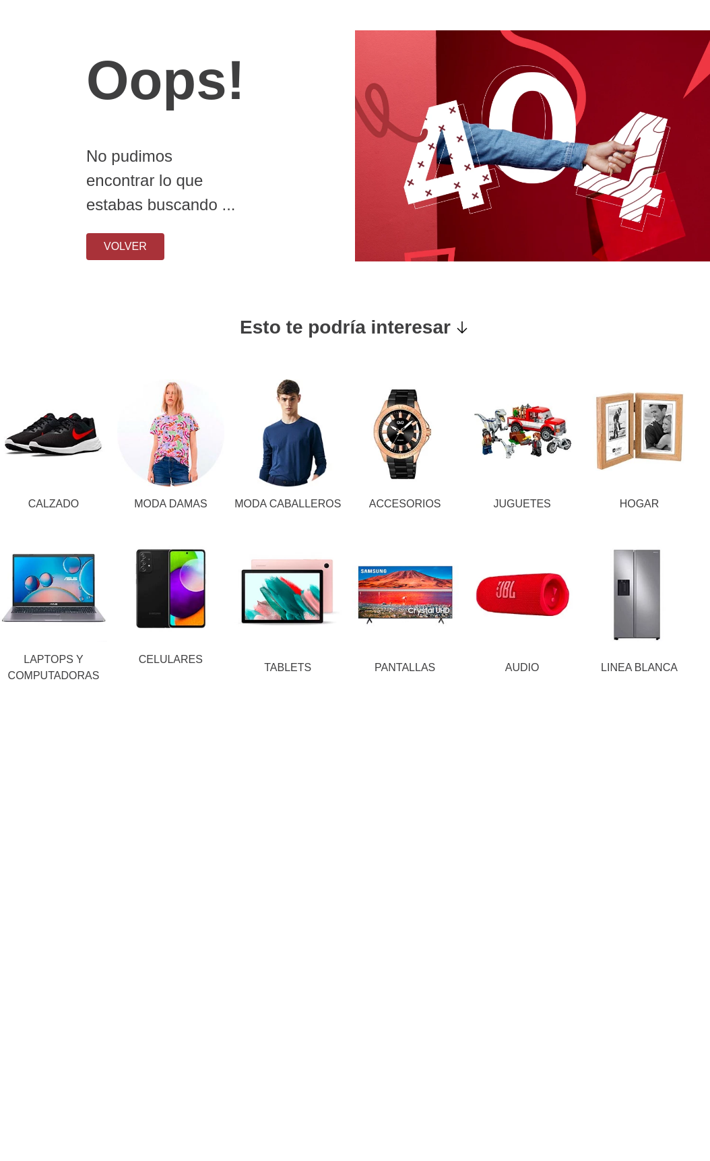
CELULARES (171, 659)
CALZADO (53, 503)
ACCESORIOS (405, 503)
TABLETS (287, 667)
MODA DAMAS (170, 503)
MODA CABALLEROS (287, 503)
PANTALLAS (405, 667)
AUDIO (522, 667)
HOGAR (639, 503)
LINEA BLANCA (639, 667)
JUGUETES (521, 503)
